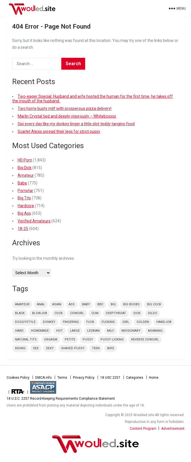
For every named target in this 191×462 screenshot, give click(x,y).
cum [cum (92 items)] (94, 313)
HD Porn (25, 160)
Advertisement (172, 429)
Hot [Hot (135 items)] (59, 331)
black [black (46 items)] (20, 313)
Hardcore (26, 205)
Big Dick (25, 167)
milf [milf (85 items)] (110, 331)
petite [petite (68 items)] (70, 339)
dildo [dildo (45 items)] (152, 313)
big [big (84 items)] (113, 304)
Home (153, 378)
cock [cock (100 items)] (58, 313)
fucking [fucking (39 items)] (108, 322)
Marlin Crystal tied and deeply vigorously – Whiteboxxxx (67, 116)
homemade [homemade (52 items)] (40, 331)
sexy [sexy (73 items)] (50, 348)
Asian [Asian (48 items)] (56, 304)
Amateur (26, 175)
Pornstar (25, 190)
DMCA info (43, 378)
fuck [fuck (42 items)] (90, 322)
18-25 (23, 228)
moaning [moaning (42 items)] (155, 331)
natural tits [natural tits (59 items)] (26, 339)
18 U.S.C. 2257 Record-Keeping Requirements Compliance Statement (61, 399)
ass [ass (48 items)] (72, 304)
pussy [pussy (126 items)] (88, 339)
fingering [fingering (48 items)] (71, 322)
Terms (62, 378)
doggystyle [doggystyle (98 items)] (25, 322)
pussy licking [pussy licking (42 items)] (112, 339)
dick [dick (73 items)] (136, 313)
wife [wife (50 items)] (110, 348)
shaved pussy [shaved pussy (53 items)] (73, 348)
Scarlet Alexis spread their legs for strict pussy (59, 131)
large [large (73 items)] (75, 331)
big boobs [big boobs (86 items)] (131, 304)
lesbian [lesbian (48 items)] (93, 331)
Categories (134, 378)
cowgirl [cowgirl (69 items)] (77, 313)
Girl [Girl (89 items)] (125, 322)
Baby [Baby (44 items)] (86, 304)
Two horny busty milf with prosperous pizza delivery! (65, 108)
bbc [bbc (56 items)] (100, 304)
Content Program (143, 429)
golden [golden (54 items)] (143, 322)
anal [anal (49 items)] (41, 304)
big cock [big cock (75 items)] (154, 304)
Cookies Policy (18, 378)
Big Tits (24, 198)
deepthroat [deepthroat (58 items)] (116, 313)
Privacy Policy (84, 378)
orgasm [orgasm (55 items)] (50, 339)
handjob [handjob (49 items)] (163, 322)
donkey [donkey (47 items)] (49, 322)
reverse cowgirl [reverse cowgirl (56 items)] (145, 339)
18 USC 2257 (110, 378)
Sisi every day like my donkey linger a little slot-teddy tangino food (76, 124)
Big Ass (24, 213)
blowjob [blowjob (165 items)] (39, 313)
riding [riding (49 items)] (20, 348)
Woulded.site (95, 444)
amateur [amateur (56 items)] (22, 304)
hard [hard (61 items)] (19, 331)
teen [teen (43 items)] (96, 348)
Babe (22, 183)
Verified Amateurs (34, 221)
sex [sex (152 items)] (36, 348)
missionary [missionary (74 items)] (130, 331)
